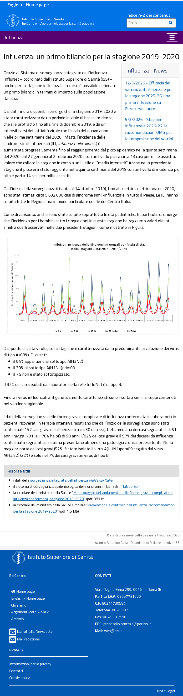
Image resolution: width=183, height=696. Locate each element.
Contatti (16, 671)
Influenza (14, 37)
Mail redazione (28, 639)
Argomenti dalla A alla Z (30, 612)
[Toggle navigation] (172, 37)
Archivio (17, 619)
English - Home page (28, 4)
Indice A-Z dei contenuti (149, 15)
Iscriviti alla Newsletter (35, 631)
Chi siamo (18, 605)
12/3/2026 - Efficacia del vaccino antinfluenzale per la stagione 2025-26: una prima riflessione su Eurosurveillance (149, 96)
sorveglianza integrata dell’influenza (71, 480)
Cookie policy (19, 677)
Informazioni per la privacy (30, 664)
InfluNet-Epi (128, 486)
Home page (23, 591)
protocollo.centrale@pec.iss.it (127, 624)
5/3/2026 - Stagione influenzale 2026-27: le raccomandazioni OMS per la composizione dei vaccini (149, 129)
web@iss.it (113, 631)
